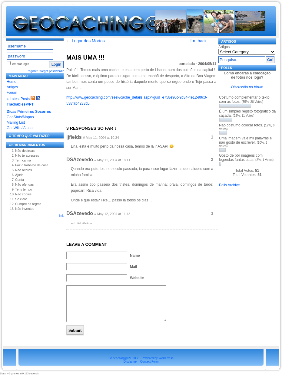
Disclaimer (131, 361)
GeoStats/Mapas (20, 117)
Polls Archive (229, 185)
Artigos (12, 87)
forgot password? (52, 71)
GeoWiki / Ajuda (19, 128)
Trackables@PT (20, 104)
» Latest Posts (18, 99)
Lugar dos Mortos (88, 40)
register (33, 71)
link (61, 215)
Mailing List (16, 122)
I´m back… (200, 40)
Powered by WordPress (158, 358)
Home (11, 82)
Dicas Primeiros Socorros (29, 111)
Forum (12, 92)
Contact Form (149, 361)
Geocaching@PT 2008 (123, 358)
